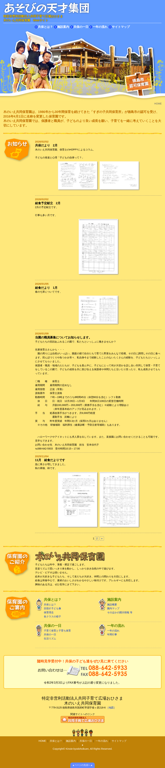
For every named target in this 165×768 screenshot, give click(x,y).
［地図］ (111, 707)
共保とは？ (45, 27)
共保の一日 (80, 27)
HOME (42, 740)
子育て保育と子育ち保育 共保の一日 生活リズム (65, 632)
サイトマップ (121, 27)
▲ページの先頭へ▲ (82, 765)
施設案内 (63, 27)
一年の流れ (100, 27)
